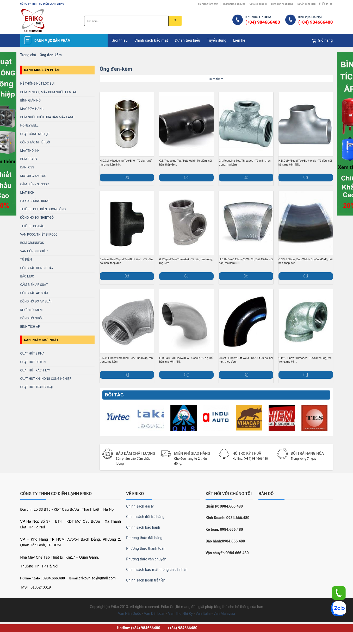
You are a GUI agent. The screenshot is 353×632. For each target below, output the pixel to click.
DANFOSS (27, 167)
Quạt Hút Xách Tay (35, 370)
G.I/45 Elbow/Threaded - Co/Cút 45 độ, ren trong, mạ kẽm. (126, 359)
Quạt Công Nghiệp (34, 134)
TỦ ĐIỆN (26, 259)
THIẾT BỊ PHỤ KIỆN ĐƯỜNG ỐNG (43, 209)
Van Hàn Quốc (129, 613)
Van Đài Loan (154, 613)
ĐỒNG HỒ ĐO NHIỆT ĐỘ (37, 217)
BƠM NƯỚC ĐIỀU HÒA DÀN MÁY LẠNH (47, 117)
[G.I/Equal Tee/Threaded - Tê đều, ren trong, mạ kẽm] (186, 223)
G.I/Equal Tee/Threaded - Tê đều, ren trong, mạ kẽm (186, 261)
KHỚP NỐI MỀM (31, 310)
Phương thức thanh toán (145, 548)
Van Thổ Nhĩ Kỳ (180, 613)
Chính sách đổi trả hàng (145, 517)
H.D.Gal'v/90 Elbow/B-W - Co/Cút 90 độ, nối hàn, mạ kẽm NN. (186, 359)
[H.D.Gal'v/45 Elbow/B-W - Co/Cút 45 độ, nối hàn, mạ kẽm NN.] (246, 223)
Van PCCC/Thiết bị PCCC (39, 234)
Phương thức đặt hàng (144, 538)
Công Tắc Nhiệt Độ (35, 142)
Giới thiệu (119, 40)
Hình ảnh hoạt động (282, 3)
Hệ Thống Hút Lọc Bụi (37, 83)
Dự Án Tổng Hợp (307, 3)
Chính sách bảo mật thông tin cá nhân (156, 569)
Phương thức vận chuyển (146, 559)
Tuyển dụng (216, 40)
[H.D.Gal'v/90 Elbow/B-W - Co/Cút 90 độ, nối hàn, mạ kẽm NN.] (186, 321)
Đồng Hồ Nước (32, 318)
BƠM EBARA (29, 159)
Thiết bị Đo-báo (32, 226)
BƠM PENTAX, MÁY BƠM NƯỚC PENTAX (48, 92)
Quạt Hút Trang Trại (36, 387)
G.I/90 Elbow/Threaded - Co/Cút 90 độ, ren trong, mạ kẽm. (305, 359)
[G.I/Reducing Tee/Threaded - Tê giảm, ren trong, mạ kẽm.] (246, 124)
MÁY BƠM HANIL (32, 109)
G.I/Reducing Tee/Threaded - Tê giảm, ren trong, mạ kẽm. (245, 162)
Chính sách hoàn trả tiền (145, 580)
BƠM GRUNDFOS (32, 243)
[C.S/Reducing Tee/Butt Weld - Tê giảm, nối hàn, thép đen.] (186, 124)
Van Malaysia (224, 613)
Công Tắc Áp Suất (34, 293)
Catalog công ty (258, 3)
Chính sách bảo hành (143, 527)
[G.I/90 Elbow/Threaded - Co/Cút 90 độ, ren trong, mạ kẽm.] (305, 321)
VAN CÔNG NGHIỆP (34, 251)
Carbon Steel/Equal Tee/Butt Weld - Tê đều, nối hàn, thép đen (126, 261)
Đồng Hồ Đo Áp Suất (36, 301)
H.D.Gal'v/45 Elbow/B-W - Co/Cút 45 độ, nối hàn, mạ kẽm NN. (246, 261)
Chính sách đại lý (139, 506)
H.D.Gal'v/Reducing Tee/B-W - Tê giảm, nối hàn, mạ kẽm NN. (126, 162)
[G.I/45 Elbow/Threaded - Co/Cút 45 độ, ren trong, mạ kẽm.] (127, 321)
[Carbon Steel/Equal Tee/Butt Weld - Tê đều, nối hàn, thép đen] (127, 223)
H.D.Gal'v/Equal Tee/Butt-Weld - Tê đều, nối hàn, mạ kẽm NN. (305, 162)
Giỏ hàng (322, 40)
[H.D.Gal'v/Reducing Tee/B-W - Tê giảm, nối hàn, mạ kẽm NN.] (127, 124)
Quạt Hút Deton (33, 362)
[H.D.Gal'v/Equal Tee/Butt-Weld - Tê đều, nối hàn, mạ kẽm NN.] (305, 124)
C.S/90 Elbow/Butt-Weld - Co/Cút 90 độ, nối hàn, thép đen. (246, 359)
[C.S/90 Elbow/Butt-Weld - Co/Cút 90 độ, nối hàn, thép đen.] (246, 321)
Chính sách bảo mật (151, 40)
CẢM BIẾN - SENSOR (34, 184)
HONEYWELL (29, 125)
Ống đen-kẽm (116, 69)
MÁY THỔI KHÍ (30, 151)
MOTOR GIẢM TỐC (33, 176)
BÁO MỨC (27, 276)
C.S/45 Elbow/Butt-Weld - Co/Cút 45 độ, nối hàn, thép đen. (305, 261)
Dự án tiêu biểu (187, 40)
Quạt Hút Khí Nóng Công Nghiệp (46, 379)
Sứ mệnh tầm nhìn (208, 3)
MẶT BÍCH (27, 192)
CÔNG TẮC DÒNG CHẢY (37, 268)
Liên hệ (239, 40)
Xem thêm (216, 79)
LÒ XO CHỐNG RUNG (34, 201)
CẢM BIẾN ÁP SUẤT (34, 285)
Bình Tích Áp (30, 326)
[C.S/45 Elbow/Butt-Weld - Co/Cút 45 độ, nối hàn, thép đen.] (305, 223)
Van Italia (203, 613)
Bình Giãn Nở (30, 100)
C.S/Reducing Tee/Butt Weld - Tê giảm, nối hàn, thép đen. (185, 162)
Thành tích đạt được (234, 3)
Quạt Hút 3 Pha (32, 353)
